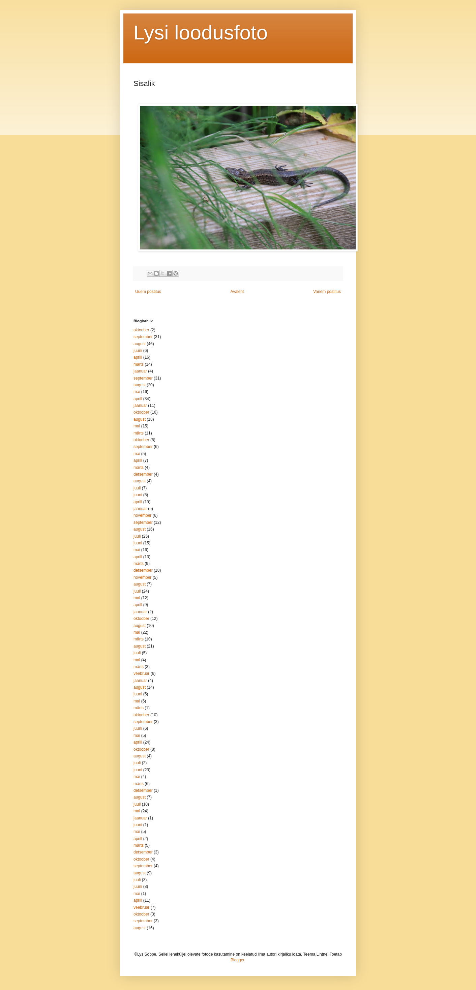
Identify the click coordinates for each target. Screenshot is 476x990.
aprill (137, 357)
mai (136, 391)
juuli (137, 488)
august (139, 343)
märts (138, 364)
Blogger (237, 960)
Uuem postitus (148, 291)
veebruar (141, 673)
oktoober (141, 330)
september (143, 336)
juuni (137, 350)
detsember (143, 474)
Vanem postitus (327, 291)
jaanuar (140, 371)
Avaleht (237, 291)
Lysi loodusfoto (200, 32)
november (142, 515)
